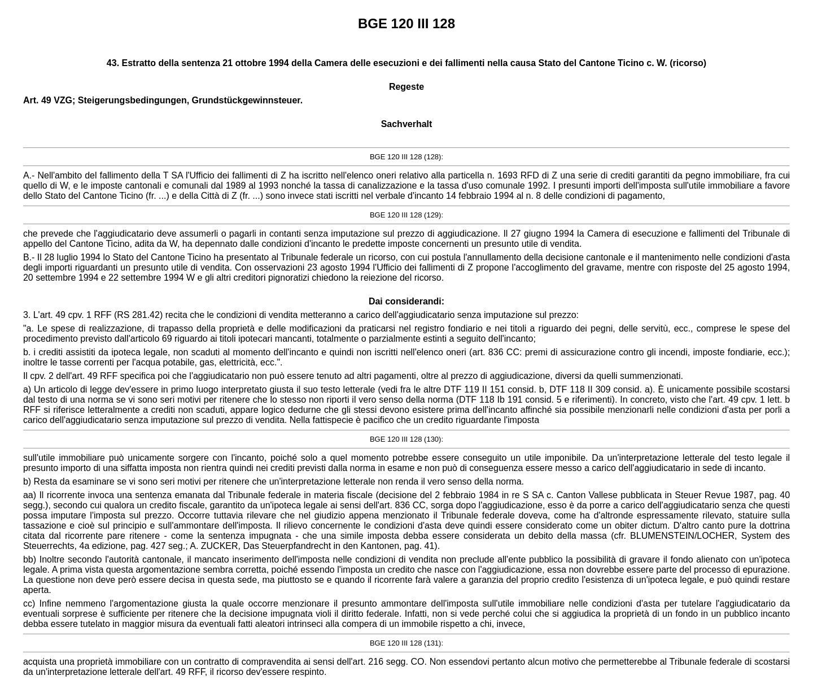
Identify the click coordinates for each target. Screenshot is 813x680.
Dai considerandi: (406, 301)
